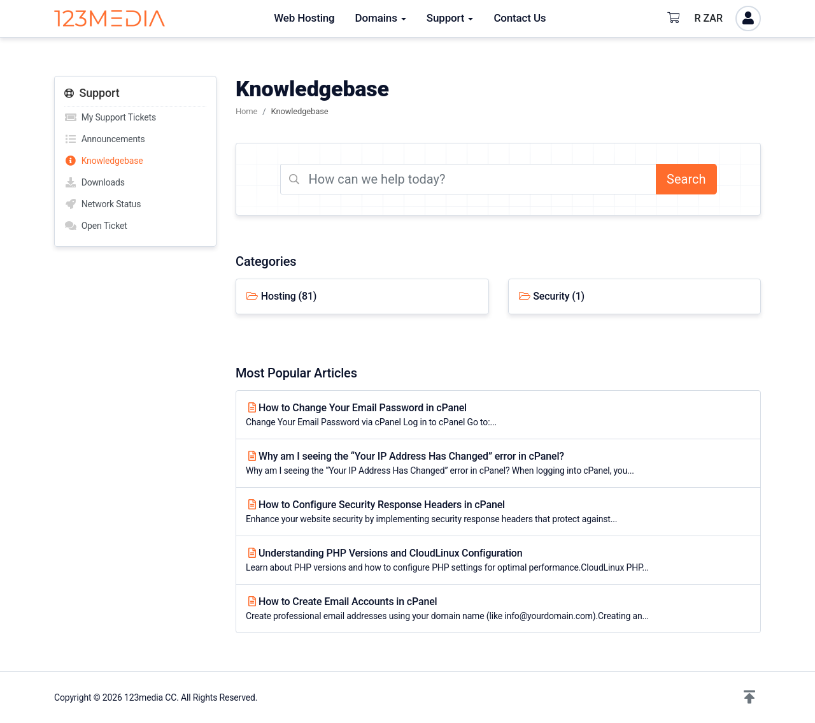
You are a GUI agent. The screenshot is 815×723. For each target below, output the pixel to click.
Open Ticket (95, 225)
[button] (749, 697)
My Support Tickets (110, 117)
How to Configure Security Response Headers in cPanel (498, 512)
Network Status (102, 204)
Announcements (104, 139)
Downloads (94, 182)
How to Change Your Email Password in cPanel (498, 415)
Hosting (281, 296)
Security (551, 296)
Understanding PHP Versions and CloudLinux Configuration (498, 560)
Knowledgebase (103, 160)
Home (246, 111)
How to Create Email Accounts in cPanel (498, 609)
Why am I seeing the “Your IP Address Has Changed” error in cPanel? (498, 464)
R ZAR (709, 18)
